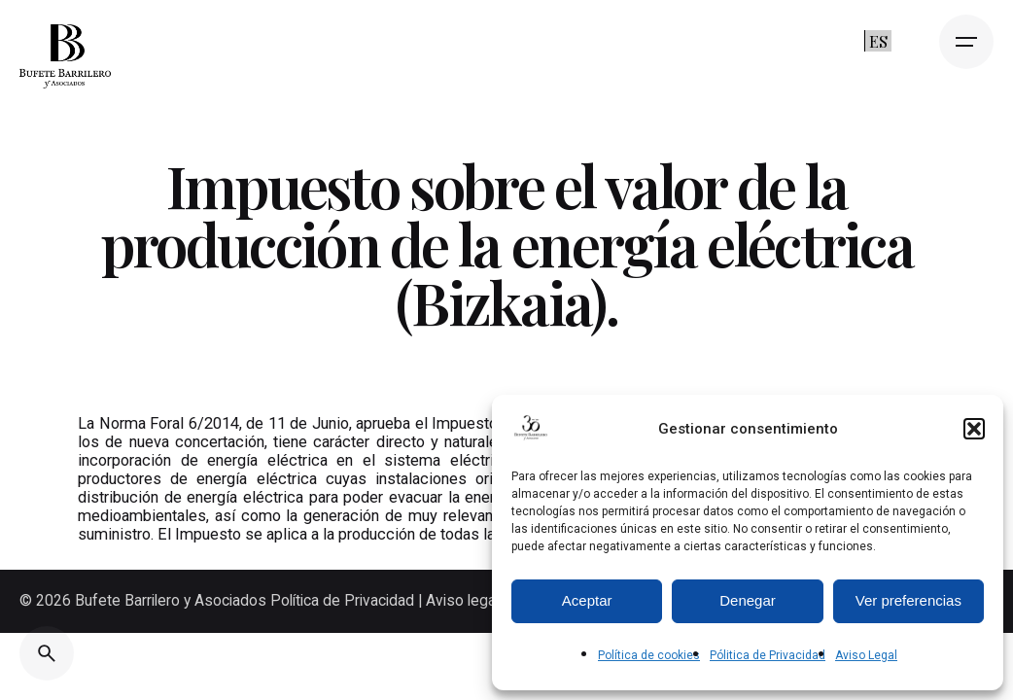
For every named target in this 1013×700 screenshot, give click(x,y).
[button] (974, 428)
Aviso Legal (866, 655)
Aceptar (587, 600)
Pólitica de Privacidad (767, 655)
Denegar (747, 600)
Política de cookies (649, 655)
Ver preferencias (908, 600)
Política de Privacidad (344, 601)
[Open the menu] (966, 42)
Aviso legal (462, 601)
